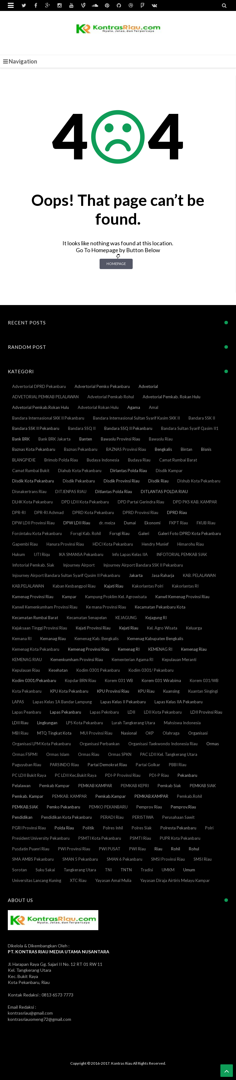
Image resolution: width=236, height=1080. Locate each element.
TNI (108, 869)
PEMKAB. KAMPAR (69, 796)
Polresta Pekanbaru (178, 827)
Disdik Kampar (169, 470)
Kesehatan (58, 670)
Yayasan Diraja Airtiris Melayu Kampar (175, 880)
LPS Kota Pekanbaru (84, 722)
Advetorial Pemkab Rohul (110, 396)
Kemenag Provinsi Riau (88, 649)
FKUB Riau (206, 522)
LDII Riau (20, 722)
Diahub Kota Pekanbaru (79, 470)
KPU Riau (146, 691)
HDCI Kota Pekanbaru (113, 544)
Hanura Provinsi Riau (65, 544)
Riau (158, 848)
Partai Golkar (148, 764)
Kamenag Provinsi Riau (32, 596)
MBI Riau (20, 733)
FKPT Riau (178, 522)
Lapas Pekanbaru (65, 712)
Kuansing (171, 691)
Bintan (186, 449)
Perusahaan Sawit (178, 817)
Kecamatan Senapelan (87, 617)
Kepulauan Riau (26, 670)
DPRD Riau (177, 512)
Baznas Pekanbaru (80, 449)
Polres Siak (142, 827)
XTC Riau (78, 880)
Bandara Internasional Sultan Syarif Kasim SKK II (136, 417)
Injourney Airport (79, 565)
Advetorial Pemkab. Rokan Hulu (171, 396)
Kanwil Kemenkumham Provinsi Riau (44, 606)
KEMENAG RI (160, 649)
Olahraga (171, 733)
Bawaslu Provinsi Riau (120, 438)
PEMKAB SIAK (203, 785)
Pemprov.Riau (183, 806)
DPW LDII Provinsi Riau (33, 522)
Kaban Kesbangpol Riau (74, 585)
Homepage (116, 264)
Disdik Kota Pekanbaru (33, 480)
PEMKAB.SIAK (25, 806)
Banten (85, 438)
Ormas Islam (57, 754)
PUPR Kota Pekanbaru (180, 838)
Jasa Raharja (162, 575)
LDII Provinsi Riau (206, 712)
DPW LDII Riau (76, 522)
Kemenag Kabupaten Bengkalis (155, 638)
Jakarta (136, 575)
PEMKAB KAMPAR (95, 785)
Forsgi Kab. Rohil (86, 533)
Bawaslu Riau (161, 438)
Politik (88, 827)
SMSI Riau (203, 859)
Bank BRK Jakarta (54, 438)
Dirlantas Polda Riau (128, 470)
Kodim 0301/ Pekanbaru (151, 670)
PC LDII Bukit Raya (29, 775)
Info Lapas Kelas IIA (130, 554)
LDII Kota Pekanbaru (163, 712)
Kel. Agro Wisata (162, 627)
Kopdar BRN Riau (80, 680)
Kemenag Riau (194, 649)
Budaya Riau (139, 459)
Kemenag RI (129, 649)
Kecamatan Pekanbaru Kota (160, 606)
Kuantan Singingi (203, 691)
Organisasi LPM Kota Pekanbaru (41, 743)
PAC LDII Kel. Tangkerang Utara (168, 754)
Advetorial (148, 386)
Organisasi (198, 733)
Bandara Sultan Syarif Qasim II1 (190, 428)
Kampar (69, 596)
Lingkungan (47, 722)
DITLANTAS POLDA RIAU (164, 491)
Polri (209, 827)
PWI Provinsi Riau (74, 848)
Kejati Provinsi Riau (93, 627)
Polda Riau (64, 827)
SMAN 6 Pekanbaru (124, 859)
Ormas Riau (88, 754)
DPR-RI (19, 512)
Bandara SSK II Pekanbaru (35, 428)
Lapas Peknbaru (104, 712)
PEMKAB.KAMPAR (151, 796)
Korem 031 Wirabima (161, 680)
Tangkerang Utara (80, 869)
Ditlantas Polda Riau (113, 491)
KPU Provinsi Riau (113, 691)
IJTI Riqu (42, 554)
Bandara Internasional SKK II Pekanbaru (48, 417)
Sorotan (19, 869)
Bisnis (206, 449)
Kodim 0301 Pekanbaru (98, 670)
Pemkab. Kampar (27, 796)
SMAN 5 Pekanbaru (80, 859)
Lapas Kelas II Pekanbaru (123, 701)
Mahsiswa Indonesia (182, 722)
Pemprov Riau (149, 806)
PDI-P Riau (159, 775)
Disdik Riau (158, 480)
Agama (133, 407)
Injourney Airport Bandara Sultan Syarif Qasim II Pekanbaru (66, 575)
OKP (149, 733)
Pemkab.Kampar (111, 796)
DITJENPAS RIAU (70, 491)
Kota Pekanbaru (27, 691)
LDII (131, 712)
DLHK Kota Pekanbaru (32, 501)
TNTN (126, 869)
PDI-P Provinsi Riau (122, 775)
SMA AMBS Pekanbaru (33, 859)
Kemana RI (22, 638)
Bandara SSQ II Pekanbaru (128, 428)
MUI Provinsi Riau (96, 733)
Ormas (212, 743)
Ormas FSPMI (24, 754)
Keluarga (194, 627)
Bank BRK (21, 438)
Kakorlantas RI (185, 585)
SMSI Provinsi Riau (168, 859)
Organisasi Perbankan (100, 743)
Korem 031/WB (204, 680)
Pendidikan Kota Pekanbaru (66, 817)
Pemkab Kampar (54, 785)
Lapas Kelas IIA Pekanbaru (179, 701)
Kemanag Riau (53, 638)
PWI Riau (137, 848)
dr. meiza (107, 522)
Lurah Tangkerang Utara (133, 722)
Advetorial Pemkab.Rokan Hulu (40, 407)
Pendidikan (22, 817)
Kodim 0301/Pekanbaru (34, 680)
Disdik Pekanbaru (79, 480)
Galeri (143, 533)
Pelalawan (21, 785)
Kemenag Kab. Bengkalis (97, 638)
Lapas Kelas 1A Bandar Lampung (62, 701)
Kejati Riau (128, 627)
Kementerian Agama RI (132, 659)
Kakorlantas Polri (147, 585)
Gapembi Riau (25, 544)
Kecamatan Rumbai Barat (35, 617)
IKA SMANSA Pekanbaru (81, 554)
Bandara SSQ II (82, 428)
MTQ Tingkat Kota (54, 733)
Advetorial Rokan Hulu (98, 407)
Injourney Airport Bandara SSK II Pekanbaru (143, 565)
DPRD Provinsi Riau (140, 512)
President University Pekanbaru (41, 838)
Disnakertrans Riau (29, 491)
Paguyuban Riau (26, 764)
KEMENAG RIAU (27, 659)
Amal (153, 407)
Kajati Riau (113, 585)
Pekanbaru (187, 775)
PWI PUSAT (109, 848)
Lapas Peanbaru (26, 712)
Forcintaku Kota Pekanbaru (37, 533)
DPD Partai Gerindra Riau (141, 501)
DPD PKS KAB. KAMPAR (195, 501)
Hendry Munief (155, 544)
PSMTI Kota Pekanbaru (99, 838)
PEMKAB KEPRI (135, 785)
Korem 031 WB (119, 680)
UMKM (168, 869)
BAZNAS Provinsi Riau (126, 449)
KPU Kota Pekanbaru (69, 691)
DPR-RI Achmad (49, 512)
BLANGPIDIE (24, 459)
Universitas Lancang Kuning (36, 880)
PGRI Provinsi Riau (29, 827)
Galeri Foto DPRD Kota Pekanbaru (189, 533)
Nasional (129, 733)
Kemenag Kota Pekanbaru (35, 649)
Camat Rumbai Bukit (30, 470)
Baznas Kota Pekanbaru (33, 449)
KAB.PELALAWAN (28, 585)
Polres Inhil (113, 827)
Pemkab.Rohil (189, 796)
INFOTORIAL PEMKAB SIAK (181, 554)
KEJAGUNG (126, 617)
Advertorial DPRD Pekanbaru (39, 386)
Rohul (194, 848)
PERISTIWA (143, 817)
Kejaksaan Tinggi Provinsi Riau (39, 627)
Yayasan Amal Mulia (113, 880)
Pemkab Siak (169, 785)
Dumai (130, 522)
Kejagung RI (156, 617)
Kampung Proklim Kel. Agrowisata (116, 596)
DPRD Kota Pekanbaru (93, 512)
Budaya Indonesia (103, 459)
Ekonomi (152, 522)
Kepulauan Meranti (179, 659)
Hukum (18, 554)
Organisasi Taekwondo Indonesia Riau (163, 743)
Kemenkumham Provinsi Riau (77, 659)
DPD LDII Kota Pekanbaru (85, 501)
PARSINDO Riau (64, 764)
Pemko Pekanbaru (63, 806)
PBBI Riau (177, 764)
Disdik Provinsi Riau (122, 480)
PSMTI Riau (140, 838)
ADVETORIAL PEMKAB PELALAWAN (45, 396)
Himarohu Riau (190, 544)
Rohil (175, 848)
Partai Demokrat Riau (107, 764)
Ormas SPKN (119, 754)
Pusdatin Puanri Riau (30, 848)
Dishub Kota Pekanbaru (198, 480)
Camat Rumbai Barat (178, 459)
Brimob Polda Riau (61, 459)
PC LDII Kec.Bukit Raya (75, 775)
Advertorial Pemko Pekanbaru (102, 386)
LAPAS (18, 701)
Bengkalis (163, 449)
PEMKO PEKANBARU (108, 806)
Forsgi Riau (120, 533)
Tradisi (146, 869)
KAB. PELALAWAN (199, 575)
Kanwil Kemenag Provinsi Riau (182, 596)
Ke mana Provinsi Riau (106, 606)
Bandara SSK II (202, 417)
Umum (189, 869)
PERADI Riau (112, 817)
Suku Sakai (45, 869)
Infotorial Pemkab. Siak (33, 565)
